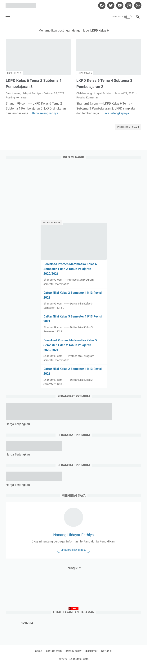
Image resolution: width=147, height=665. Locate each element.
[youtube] (119, 5)
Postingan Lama (127, 127)
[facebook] (101, 5)
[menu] (8, 16)
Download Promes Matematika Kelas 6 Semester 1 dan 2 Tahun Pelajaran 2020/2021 (70, 268)
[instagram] (128, 5)
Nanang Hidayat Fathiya (73, 535)
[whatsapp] (137, 5)
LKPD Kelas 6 (14, 73)
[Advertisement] (73, 638)
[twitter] (110, 5)
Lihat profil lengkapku (73, 549)
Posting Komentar (16, 97)
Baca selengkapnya (45, 113)
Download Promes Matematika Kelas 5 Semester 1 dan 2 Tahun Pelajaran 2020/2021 (70, 345)
